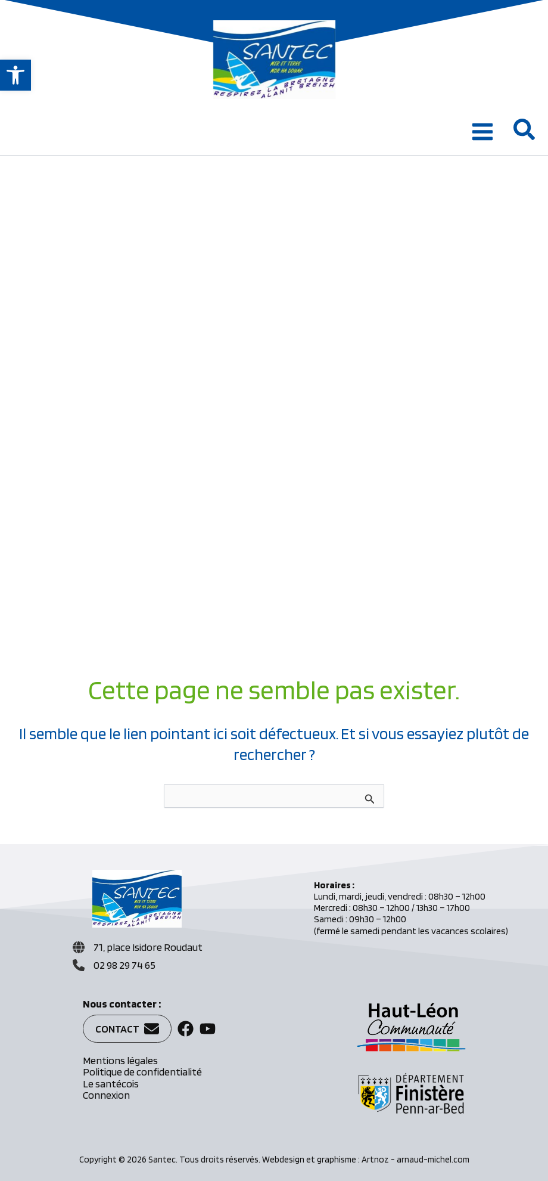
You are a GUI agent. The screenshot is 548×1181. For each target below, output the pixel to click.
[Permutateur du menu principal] (482, 132)
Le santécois (111, 1083)
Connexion (106, 1095)
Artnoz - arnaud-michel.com (415, 1159)
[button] (15, 75)
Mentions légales (120, 1060)
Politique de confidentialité (142, 1071)
